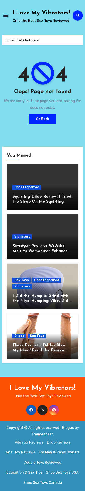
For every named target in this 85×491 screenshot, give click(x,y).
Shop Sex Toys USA (62, 472)
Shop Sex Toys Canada (42, 482)
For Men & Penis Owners (59, 452)
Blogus (68, 427)
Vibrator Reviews (29, 442)
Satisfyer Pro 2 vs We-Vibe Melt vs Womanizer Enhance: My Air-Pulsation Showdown (40, 251)
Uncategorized (26, 187)
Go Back (42, 119)
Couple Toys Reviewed (42, 462)
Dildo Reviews (58, 442)
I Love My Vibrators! (41, 13)
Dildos (19, 336)
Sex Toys (21, 280)
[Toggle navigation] (6, 15)
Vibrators (22, 237)
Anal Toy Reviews (20, 452)
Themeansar (42, 434)
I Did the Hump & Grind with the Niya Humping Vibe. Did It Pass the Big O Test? (42, 301)
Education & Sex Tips (24, 472)
